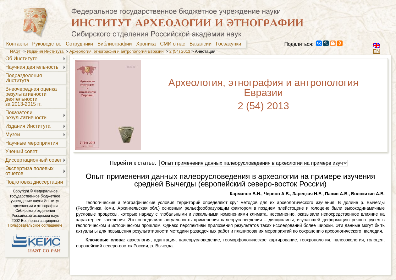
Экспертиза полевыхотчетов (29, 171)
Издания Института (45, 51)
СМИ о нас (174, 43)
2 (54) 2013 (179, 51)
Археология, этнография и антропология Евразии (116, 51)
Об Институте (21, 58)
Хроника (147, 43)
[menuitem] (18, 43)
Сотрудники (81, 43)
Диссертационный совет (33, 160)
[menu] (35, 120)
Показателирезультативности (26, 115)
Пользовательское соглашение (35, 225)
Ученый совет (21, 151)
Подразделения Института (23, 78)
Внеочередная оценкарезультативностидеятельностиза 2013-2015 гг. (31, 96)
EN (376, 51)
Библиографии (116, 43)
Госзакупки (230, 43)
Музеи (12, 134)
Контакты (18, 43)
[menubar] (125, 43)
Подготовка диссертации (34, 182)
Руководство (48, 43)
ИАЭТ (15, 51)
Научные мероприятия (31, 143)
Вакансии (202, 43)
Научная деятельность (31, 67)
